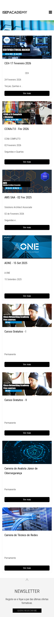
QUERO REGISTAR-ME (27, 610)
